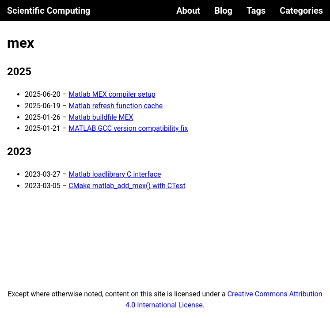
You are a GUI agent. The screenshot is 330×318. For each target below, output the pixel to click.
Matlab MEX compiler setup (111, 94)
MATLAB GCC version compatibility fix (128, 128)
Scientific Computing (49, 10)
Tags (256, 10)
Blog (223, 10)
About (188, 10)
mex (20, 42)
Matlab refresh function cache (115, 106)
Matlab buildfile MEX (100, 117)
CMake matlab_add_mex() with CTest (127, 186)
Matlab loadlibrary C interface (114, 174)
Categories (301, 10)
